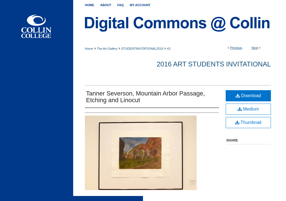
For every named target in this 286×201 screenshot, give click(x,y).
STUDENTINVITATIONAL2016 (142, 48)
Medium (248, 109)
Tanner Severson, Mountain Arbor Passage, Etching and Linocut (145, 97)
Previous (236, 47)
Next (255, 47)
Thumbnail (248, 122)
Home (89, 48)
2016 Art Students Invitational (214, 64)
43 (168, 48)
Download (248, 95)
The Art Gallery (107, 48)
